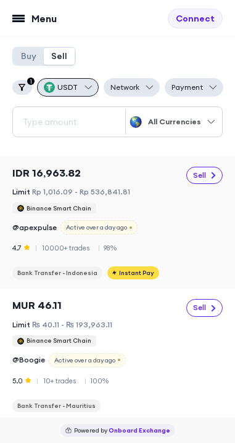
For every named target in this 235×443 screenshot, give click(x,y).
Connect (195, 18)
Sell (59, 56)
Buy (28, 56)
